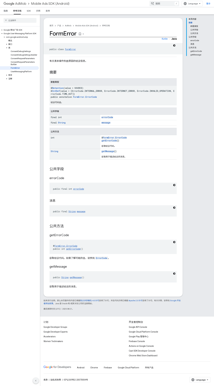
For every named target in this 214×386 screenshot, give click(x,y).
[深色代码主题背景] (174, 45)
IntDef (56, 91)
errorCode (107, 117)
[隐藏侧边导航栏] (36, 381)
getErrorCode (109, 140)
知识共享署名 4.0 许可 (89, 300)
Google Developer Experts (56, 332)
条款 (46, 380)
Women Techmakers (53, 341)
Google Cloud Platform (128, 367)
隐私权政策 (56, 380)
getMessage (108, 151)
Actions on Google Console (141, 346)
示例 (38, 11)
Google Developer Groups (55, 327)
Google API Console (138, 327)
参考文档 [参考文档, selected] (17, 11)
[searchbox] (20, 20)
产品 (59, 26)
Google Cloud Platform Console (143, 332)
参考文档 (106, 26)
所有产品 (149, 367)
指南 (6, 11)
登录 (208, 3)
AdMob (15, 4)
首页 (51, 26)
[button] (19, 30)
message (106, 122)
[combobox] (164, 3)
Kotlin (165, 38)
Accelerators (50, 336)
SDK (29, 11)
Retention (58, 88)
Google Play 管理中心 (139, 336)
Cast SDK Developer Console (142, 351)
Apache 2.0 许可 (136, 300)
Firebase (108, 367)
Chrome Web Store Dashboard (143, 355)
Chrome (94, 367)
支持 (48, 11)
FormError (70, 49)
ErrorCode (101, 258)
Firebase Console (137, 341)
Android (80, 367)
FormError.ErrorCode (85, 96)
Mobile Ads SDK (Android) (50, 4)
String (62, 122)
